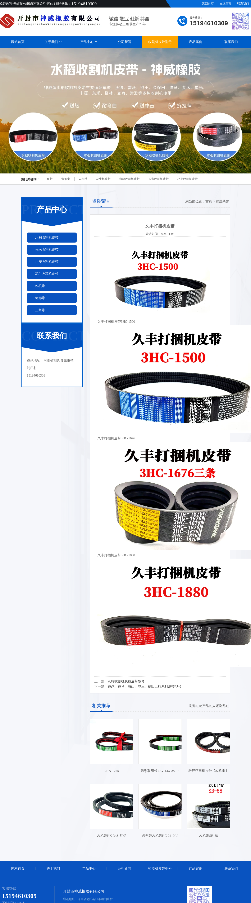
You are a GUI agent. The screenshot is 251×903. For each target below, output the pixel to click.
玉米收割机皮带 (158, 179)
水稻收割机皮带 (129, 179)
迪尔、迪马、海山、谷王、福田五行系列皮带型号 (144, 686)
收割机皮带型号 (160, 42)
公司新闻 (124, 42)
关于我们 (53, 42)
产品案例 (195, 42)
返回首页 (208, 3)
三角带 (48, 179)
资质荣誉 (222, 201)
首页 (208, 201)
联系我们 (243, 3)
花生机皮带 (103, 179)
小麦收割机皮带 (187, 179)
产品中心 (88, 42)
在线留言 (225, 3)
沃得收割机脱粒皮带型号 (126, 681)
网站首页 (17, 42)
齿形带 (65, 179)
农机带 (83, 179)
